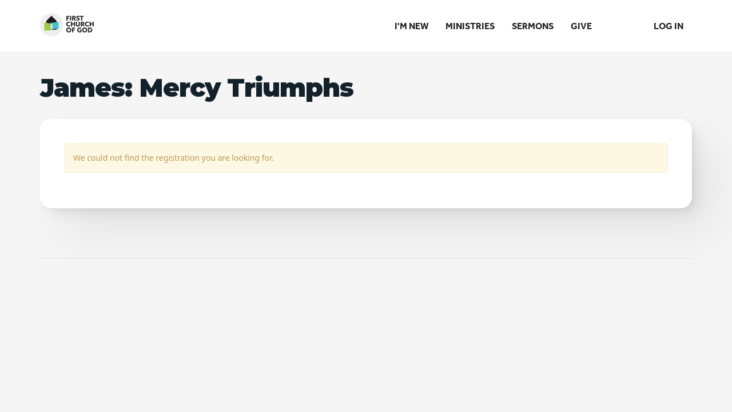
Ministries (470, 25)
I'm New (411, 25)
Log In (668, 25)
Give (581, 25)
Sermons (533, 25)
